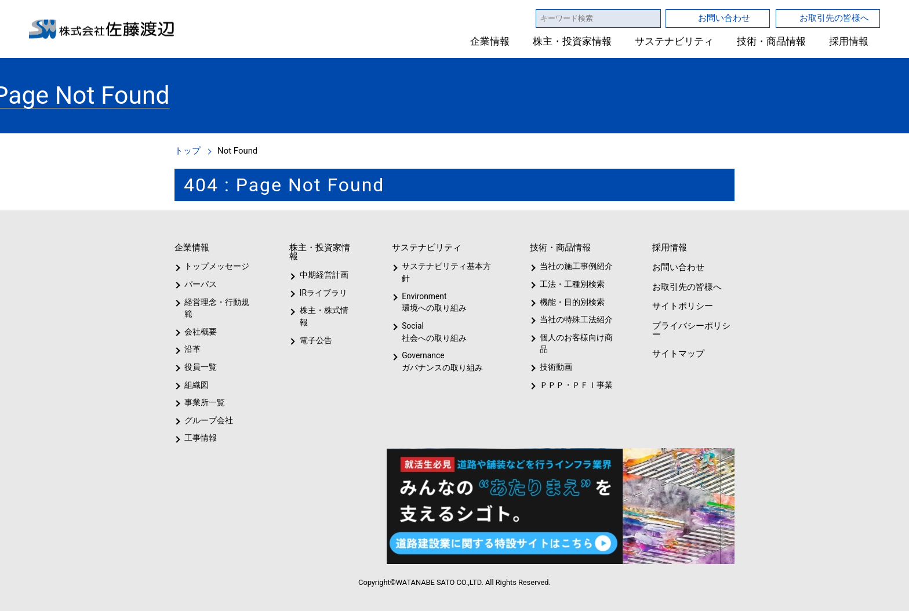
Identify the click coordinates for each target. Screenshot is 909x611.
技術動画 (554, 367)
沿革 (192, 349)
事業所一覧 (204, 402)
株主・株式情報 (326, 310)
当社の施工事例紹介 (574, 266)
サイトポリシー (682, 306)
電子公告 (316, 328)
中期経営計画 (324, 275)
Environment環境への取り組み (434, 302)
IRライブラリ (320, 293)
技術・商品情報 (771, 41)
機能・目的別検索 (568, 302)
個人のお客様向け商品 (574, 343)
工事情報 (200, 437)
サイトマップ (677, 353)
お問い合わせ (724, 18)
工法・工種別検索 (568, 284)
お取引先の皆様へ (834, 18)
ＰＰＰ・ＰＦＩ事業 (567, 385)
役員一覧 (200, 367)
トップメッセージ (213, 266)
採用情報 (848, 41)
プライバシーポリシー (690, 329)
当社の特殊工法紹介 (574, 319)
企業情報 (490, 41)
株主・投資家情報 (572, 41)
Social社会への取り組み (434, 332)
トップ (187, 150)
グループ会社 (207, 420)
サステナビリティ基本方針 (442, 272)
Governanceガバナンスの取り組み (440, 361)
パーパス (199, 284)
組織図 (196, 385)
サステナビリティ (674, 41)
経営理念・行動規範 (214, 308)
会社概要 (200, 331)
